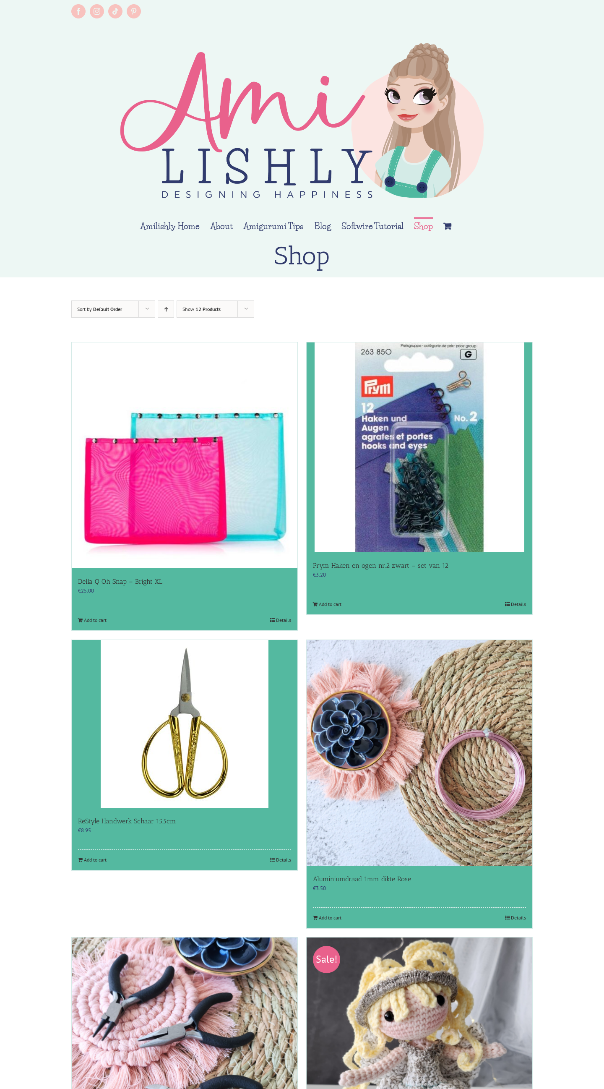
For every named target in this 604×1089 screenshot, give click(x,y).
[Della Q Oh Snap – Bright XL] (184, 455)
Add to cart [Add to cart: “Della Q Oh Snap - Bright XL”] (95, 620)
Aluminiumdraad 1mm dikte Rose (362, 879)
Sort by (99, 309)
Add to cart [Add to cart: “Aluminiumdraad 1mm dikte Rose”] (330, 917)
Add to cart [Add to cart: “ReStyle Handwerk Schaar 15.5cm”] (95, 860)
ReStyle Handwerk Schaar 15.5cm (127, 821)
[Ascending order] (166, 309)
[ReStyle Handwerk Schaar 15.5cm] (184, 724)
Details (283, 620)
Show (201, 309)
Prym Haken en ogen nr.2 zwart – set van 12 (380, 565)
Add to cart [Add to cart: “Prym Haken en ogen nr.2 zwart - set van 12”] (330, 604)
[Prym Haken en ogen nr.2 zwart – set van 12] (419, 447)
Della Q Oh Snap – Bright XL (120, 581)
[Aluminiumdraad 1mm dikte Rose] (419, 753)
